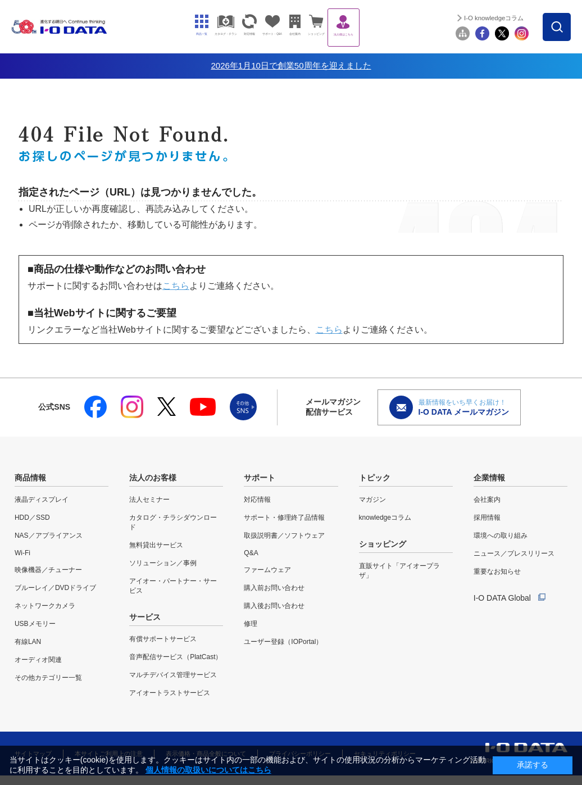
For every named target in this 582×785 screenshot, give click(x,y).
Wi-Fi (22, 553)
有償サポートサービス (163, 639)
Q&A (251, 553)
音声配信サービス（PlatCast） (175, 657)
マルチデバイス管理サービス (173, 675)
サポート (259, 477)
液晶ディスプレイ (42, 499)
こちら (175, 286)
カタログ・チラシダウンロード (173, 522)
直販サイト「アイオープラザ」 (399, 570)
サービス (145, 616)
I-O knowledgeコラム (513, 18)
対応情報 (257, 499)
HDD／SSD (32, 517)
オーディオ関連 (38, 660)
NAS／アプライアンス (49, 535)
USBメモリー (35, 624)
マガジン (372, 499)
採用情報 (487, 517)
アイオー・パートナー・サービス (173, 586)
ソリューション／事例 (163, 563)
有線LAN (28, 642)
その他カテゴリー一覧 (48, 678)
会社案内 (487, 499)
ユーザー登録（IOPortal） (283, 642)
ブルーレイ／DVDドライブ (55, 588)
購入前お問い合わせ (274, 588)
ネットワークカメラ (45, 606)
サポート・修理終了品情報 (284, 517)
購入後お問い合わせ (274, 606)
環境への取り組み (501, 535)
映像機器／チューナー (48, 570)
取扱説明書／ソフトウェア (284, 535)
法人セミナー (149, 499)
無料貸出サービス (156, 545)
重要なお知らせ (497, 571)
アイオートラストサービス (169, 693)
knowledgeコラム (385, 517)
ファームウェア (267, 570)
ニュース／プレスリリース (514, 553)
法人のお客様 (152, 477)
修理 (250, 624)
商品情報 (30, 477)
